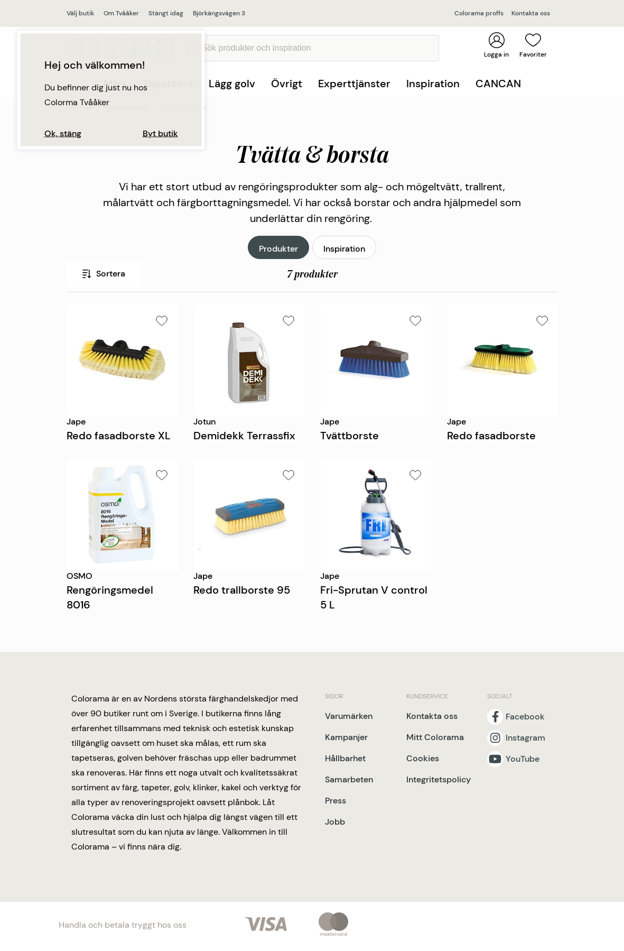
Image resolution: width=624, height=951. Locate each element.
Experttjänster (354, 83)
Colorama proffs (479, 13)
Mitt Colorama (435, 737)
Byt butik (160, 133)
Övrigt (286, 83)
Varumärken (348, 716)
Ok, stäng (62, 133)
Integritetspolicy (438, 779)
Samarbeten (349, 779)
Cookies (422, 758)
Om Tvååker (121, 13)
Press (335, 800)
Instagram (525, 738)
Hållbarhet (345, 758)
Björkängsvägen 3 (219, 13)
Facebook (525, 717)
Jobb (335, 821)
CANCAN (498, 83)
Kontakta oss (530, 13)
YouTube (522, 759)
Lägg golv (232, 83)
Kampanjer (346, 737)
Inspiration (433, 83)
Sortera (103, 273)
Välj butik (80, 13)
